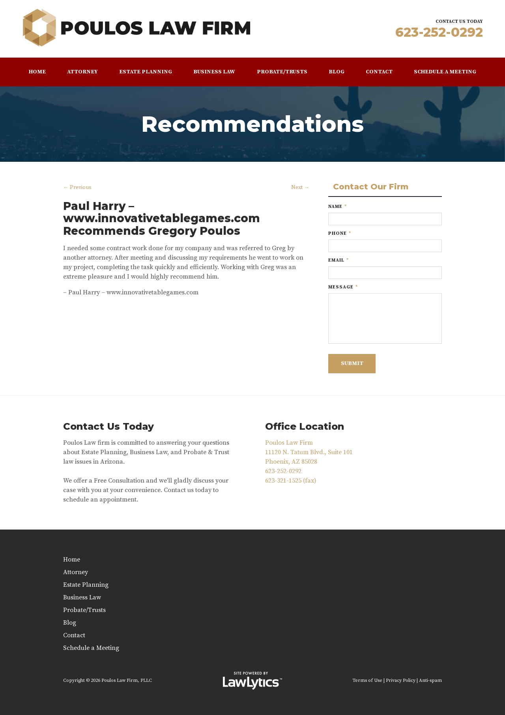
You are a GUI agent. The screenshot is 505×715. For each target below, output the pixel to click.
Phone (339, 233)
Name (337, 207)
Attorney (82, 71)
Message (343, 287)
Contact (379, 71)
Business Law (214, 71)
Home (37, 71)
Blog (336, 71)
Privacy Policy (400, 680)
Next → (300, 187)
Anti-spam (430, 680)
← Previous (77, 187)
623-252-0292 (439, 32)
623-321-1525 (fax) (290, 481)
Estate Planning (145, 71)
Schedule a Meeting (445, 71)
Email (338, 260)
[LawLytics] (252, 681)
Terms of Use (367, 680)
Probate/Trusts (282, 71)
